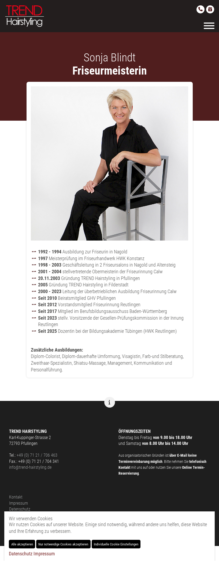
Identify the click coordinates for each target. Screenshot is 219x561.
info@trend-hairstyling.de (30, 467)
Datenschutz (19, 509)
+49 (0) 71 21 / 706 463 (37, 455)
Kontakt (16, 497)
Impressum (18, 503)
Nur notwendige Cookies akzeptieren (63, 544)
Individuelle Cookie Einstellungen (116, 544)
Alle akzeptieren (22, 544)
